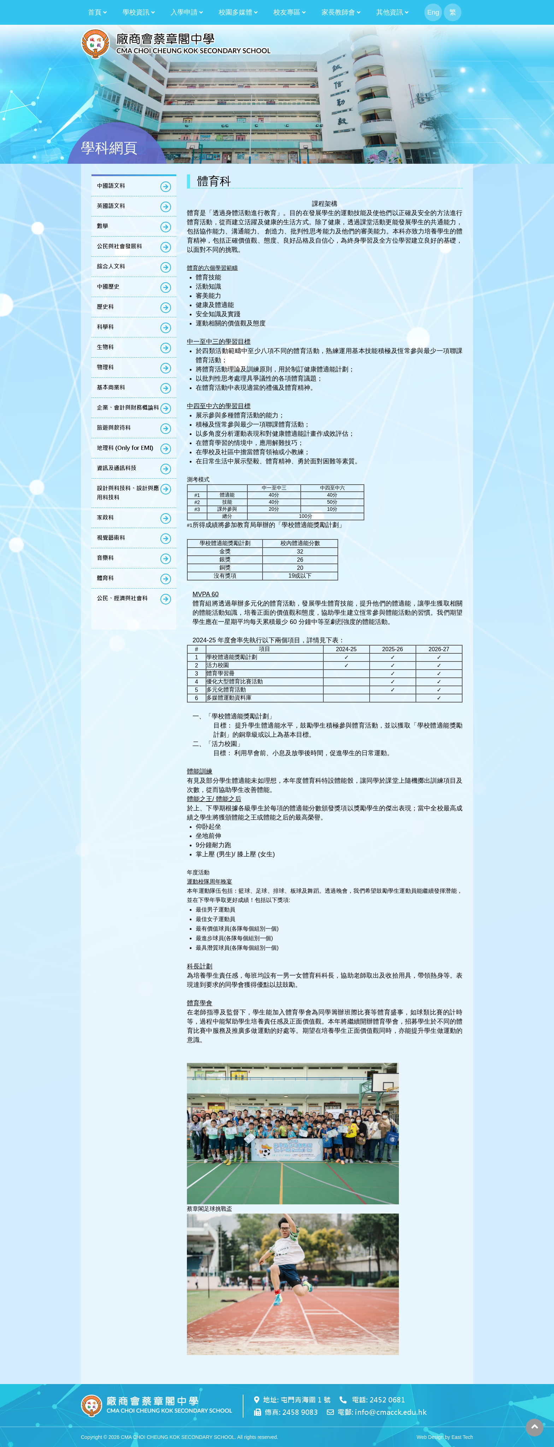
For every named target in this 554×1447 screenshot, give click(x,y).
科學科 (105, 327)
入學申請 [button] (184, 12)
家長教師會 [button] (338, 12)
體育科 (105, 578)
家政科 (105, 517)
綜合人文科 (111, 266)
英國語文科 (111, 206)
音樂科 (105, 558)
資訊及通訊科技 (116, 468)
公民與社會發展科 (119, 246)
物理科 (105, 367)
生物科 (105, 347)
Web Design (430, 1437)
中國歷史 (108, 286)
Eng (433, 12)
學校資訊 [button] (136, 12)
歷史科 (105, 307)
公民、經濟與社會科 (122, 598)
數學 (102, 226)
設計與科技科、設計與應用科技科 (128, 493)
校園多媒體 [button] (235, 12)
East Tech (462, 1437)
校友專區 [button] (286, 12)
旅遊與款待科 (114, 428)
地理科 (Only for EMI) (125, 448)
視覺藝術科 (111, 538)
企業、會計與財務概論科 (128, 407)
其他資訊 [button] (389, 12)
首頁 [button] (94, 12)
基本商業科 (111, 387)
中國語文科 (111, 186)
